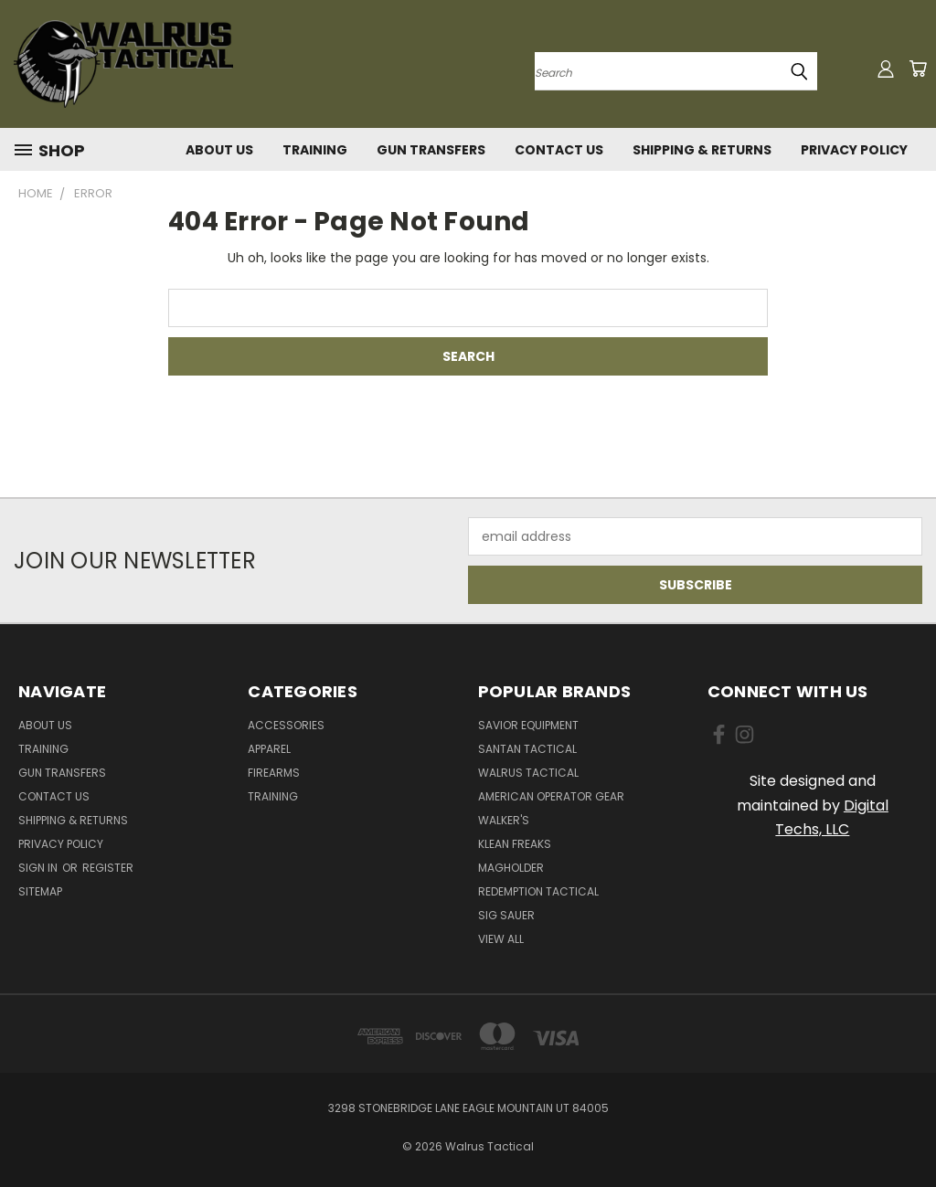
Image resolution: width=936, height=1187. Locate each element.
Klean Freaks (514, 844)
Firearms (274, 772)
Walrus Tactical (528, 772)
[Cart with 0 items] (918, 68)
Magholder (511, 867)
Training (314, 150)
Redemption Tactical (538, 891)
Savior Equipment (528, 725)
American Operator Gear (551, 796)
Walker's (503, 820)
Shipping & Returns (702, 150)
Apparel (269, 749)
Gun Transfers (431, 150)
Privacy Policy (854, 150)
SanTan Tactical (527, 749)
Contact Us (559, 150)
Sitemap (40, 891)
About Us (219, 150)
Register (107, 867)
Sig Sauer (506, 915)
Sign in (39, 867)
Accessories (286, 725)
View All (501, 939)
